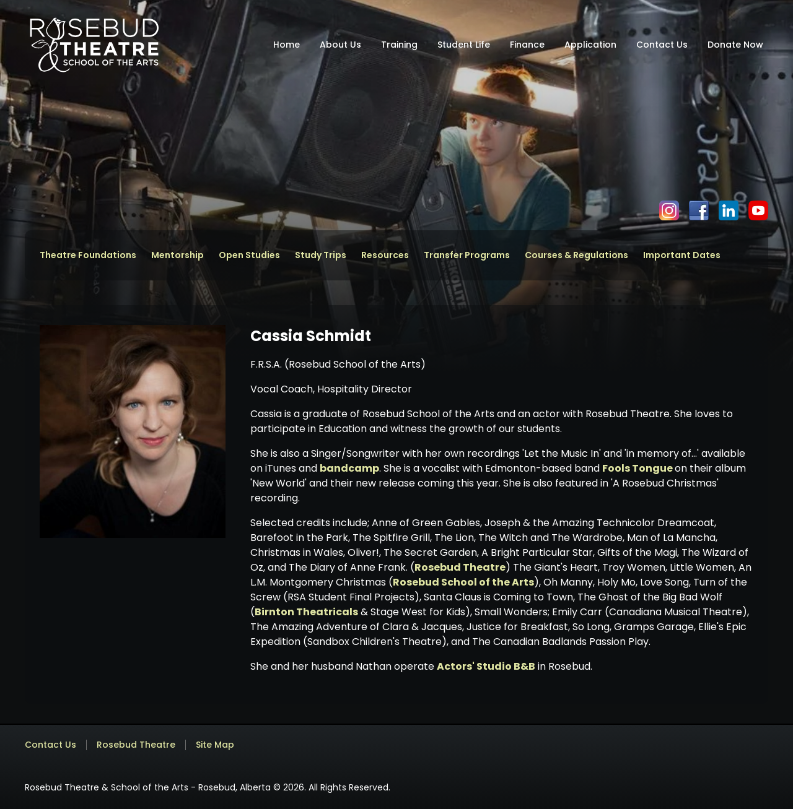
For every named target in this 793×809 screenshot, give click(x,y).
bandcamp (349, 468)
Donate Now (735, 44)
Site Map (215, 745)
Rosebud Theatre (460, 567)
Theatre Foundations (88, 255)
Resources (385, 255)
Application (590, 44)
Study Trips (320, 255)
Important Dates (682, 255)
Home (286, 44)
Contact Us (662, 44)
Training (399, 44)
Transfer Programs (467, 255)
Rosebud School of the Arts (463, 582)
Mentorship (177, 255)
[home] (94, 44)
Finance (527, 44)
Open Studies (249, 255)
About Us (340, 44)
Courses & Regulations (576, 255)
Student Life (463, 44)
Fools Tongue (638, 468)
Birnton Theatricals (306, 612)
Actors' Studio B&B (486, 666)
